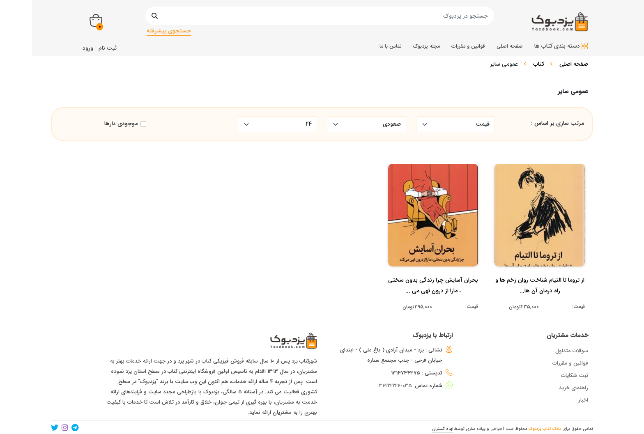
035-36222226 (395, 385)
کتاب (538, 64)
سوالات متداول (571, 351)
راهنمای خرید (573, 387)
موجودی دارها (121, 123)
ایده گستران (442, 429)
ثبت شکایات (574, 375)
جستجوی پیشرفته (169, 30)
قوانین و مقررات (570, 363)
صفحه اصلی (573, 64)
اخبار (583, 400)
